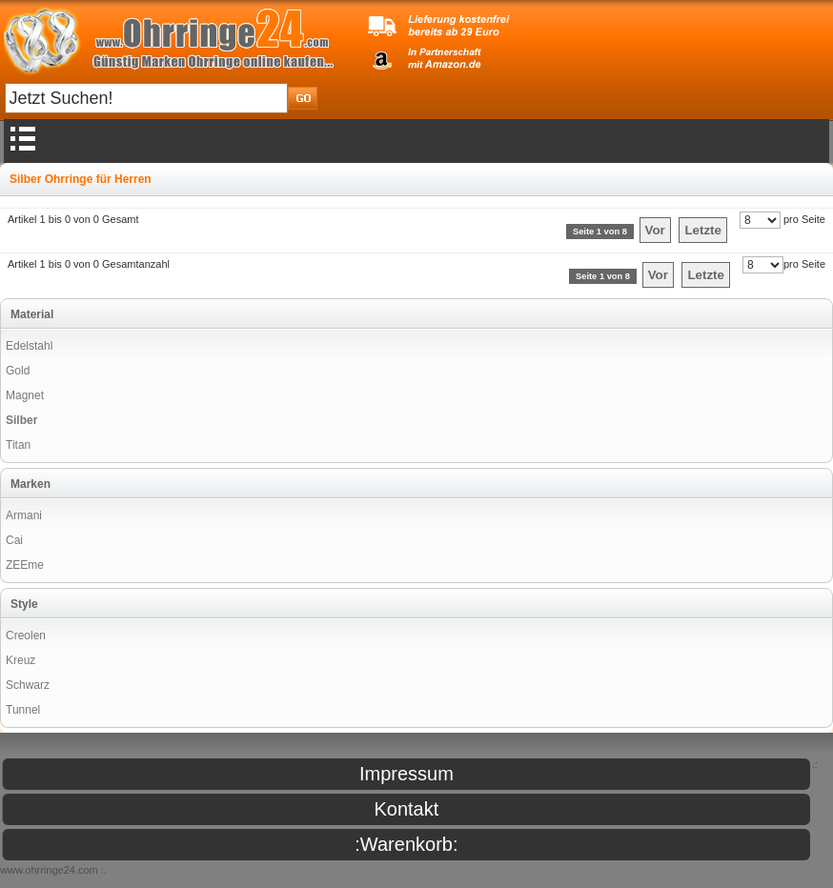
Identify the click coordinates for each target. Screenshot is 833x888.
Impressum (406, 773)
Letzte (702, 230)
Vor (655, 230)
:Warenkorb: (406, 844)
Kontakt (406, 808)
